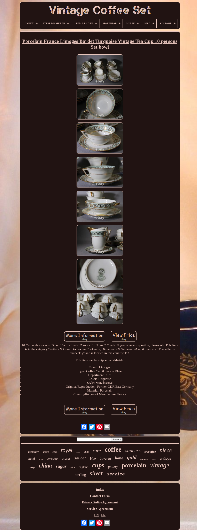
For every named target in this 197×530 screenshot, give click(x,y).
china (45, 465)
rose (55, 451)
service (116, 474)
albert (46, 451)
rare (97, 450)
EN (96, 515)
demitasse (52, 458)
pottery (113, 467)
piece (166, 450)
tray (32, 467)
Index (100, 489)
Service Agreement (100, 509)
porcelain (134, 465)
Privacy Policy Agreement (100, 502)
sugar (61, 466)
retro (72, 467)
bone (119, 458)
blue (93, 458)
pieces (66, 458)
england (83, 467)
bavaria (105, 458)
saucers (132, 450)
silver (96, 473)
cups (98, 465)
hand (31, 458)
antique (165, 458)
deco (41, 458)
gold (132, 457)
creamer (144, 459)
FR (103, 515)
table (78, 452)
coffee (113, 449)
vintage (159, 465)
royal (66, 450)
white (86, 452)
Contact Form (100, 496)
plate (154, 459)
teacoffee (150, 451)
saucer (80, 458)
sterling (80, 475)
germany (33, 451)
